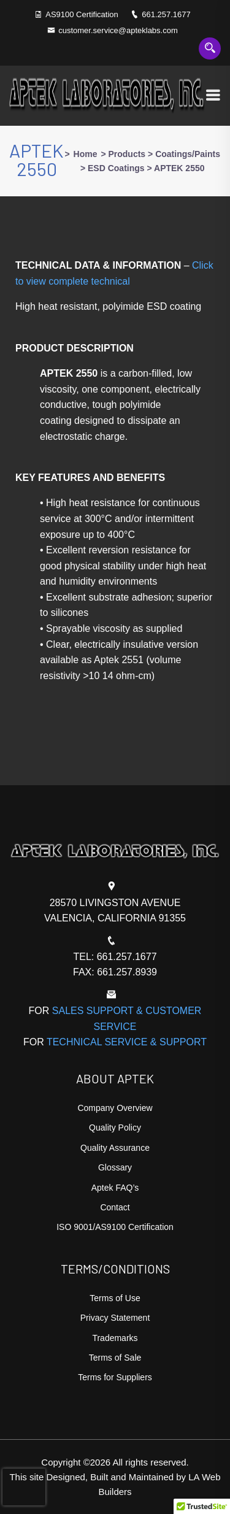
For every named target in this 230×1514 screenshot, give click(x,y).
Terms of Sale (115, 1357)
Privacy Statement (115, 1318)
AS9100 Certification (81, 14)
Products (126, 154)
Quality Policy (115, 1127)
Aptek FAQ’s (115, 1188)
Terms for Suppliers (115, 1377)
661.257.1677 (161, 14)
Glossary (115, 1167)
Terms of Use (115, 1298)
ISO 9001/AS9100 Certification (115, 1227)
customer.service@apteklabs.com (112, 30)
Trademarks (114, 1338)
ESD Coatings (116, 168)
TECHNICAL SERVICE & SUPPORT (127, 1042)
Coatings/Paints (187, 154)
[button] (202, 1502)
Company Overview (114, 1108)
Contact (114, 1207)
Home (86, 154)
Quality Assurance (115, 1148)
